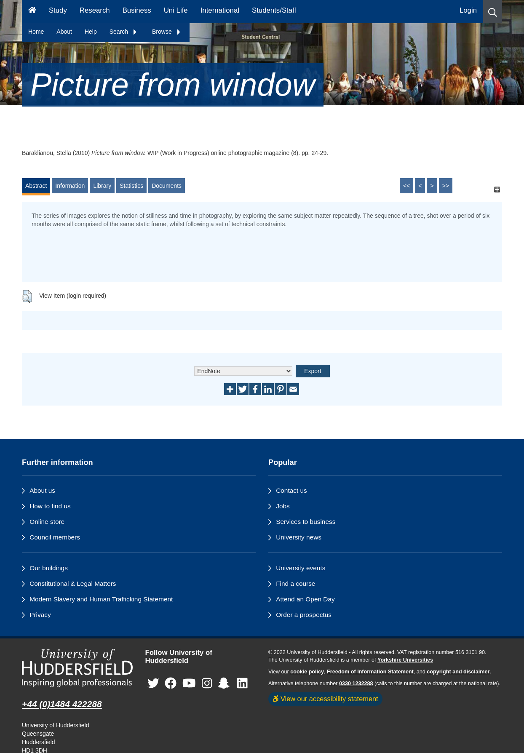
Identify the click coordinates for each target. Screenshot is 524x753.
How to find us (50, 506)
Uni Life (176, 10)
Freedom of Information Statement (370, 672)
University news (298, 537)
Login (468, 10)
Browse (166, 31)
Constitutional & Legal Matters (72, 583)
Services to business (305, 521)
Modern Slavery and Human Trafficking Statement (101, 599)
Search (123, 31)
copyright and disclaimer (458, 672)
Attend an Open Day (305, 599)
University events (300, 567)
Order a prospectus (304, 614)
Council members (54, 537)
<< (406, 185)
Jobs (283, 506)
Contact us (291, 490)
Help (91, 31)
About (64, 31)
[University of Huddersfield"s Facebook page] (170, 683)
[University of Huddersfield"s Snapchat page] (225, 683)
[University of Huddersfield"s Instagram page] (207, 683)
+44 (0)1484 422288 (62, 704)
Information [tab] (70, 185)
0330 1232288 (356, 683)
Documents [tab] (167, 185)
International (220, 10)
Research (95, 10)
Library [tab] (102, 185)
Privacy (40, 614)
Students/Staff (274, 10)
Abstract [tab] (36, 185)
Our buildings (48, 567)
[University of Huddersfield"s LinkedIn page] (242, 683)
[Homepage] (32, 11)
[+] (497, 190)
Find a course (295, 583)
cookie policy (307, 672)
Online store (46, 521)
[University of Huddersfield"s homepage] (77, 668)
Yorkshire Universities (405, 660)
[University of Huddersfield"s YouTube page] (189, 683)
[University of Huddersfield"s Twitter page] (153, 683)
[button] (492, 11)
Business (137, 10)
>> (445, 185)
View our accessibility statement (325, 698)
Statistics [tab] (131, 185)
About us (42, 490)
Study (58, 10)
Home (36, 31)
